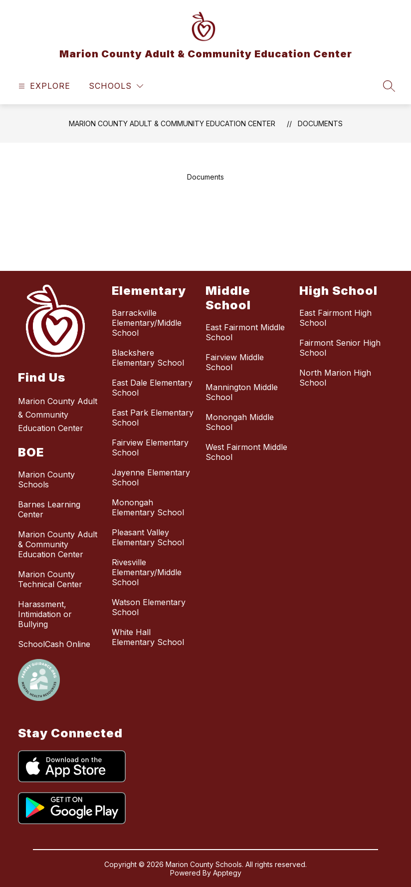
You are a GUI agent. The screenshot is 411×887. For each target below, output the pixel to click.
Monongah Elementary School (148, 507)
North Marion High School (335, 378)
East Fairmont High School (335, 318)
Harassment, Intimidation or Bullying (45, 614)
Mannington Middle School (242, 392)
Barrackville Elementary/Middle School (147, 323)
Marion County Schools (46, 479)
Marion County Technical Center (50, 579)
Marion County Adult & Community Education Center (172, 123)
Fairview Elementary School (150, 447)
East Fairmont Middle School (245, 332)
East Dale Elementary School (152, 388)
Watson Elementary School (149, 607)
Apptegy (227, 873)
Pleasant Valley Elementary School (148, 537)
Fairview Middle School (235, 362)
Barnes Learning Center (49, 509)
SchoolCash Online (54, 644)
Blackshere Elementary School (148, 358)
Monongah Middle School (240, 422)
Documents (320, 123)
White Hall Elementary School (148, 637)
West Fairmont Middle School (246, 452)
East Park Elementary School (153, 418)
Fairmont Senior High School (340, 348)
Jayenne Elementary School (151, 477)
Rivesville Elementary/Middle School (147, 572)
